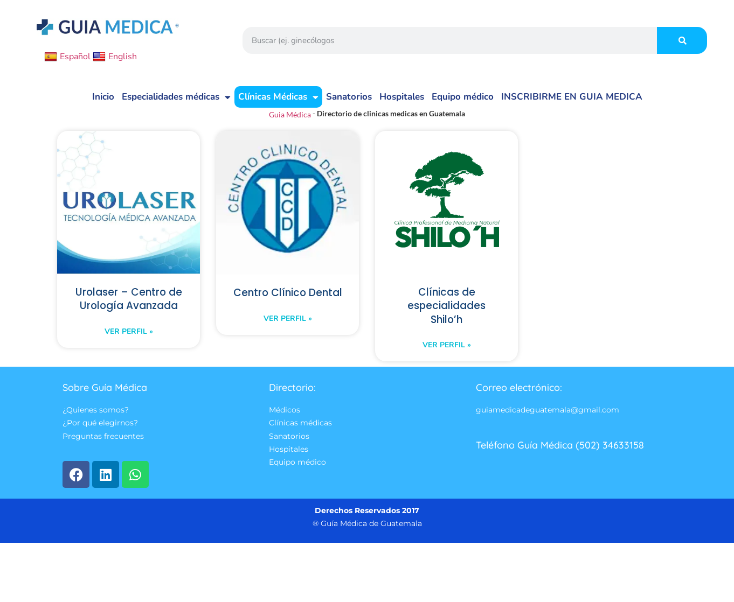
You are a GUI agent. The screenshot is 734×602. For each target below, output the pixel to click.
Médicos (284, 413)
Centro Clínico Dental (287, 300)
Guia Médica (290, 114)
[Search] (682, 40)
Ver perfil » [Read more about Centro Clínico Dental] (288, 333)
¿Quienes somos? (96, 413)
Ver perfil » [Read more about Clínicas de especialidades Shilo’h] (447, 347)
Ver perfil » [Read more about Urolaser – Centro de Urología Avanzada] (129, 347)
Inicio (103, 96)
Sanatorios (349, 96)
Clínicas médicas (300, 426)
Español (67, 56)
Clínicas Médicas (278, 97)
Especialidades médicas (176, 97)
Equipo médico (463, 96)
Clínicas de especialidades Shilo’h (446, 307)
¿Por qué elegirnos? (100, 426)
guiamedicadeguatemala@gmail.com (547, 413)
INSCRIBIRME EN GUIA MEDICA (571, 96)
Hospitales (401, 96)
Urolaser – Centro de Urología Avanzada (129, 307)
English (115, 56)
